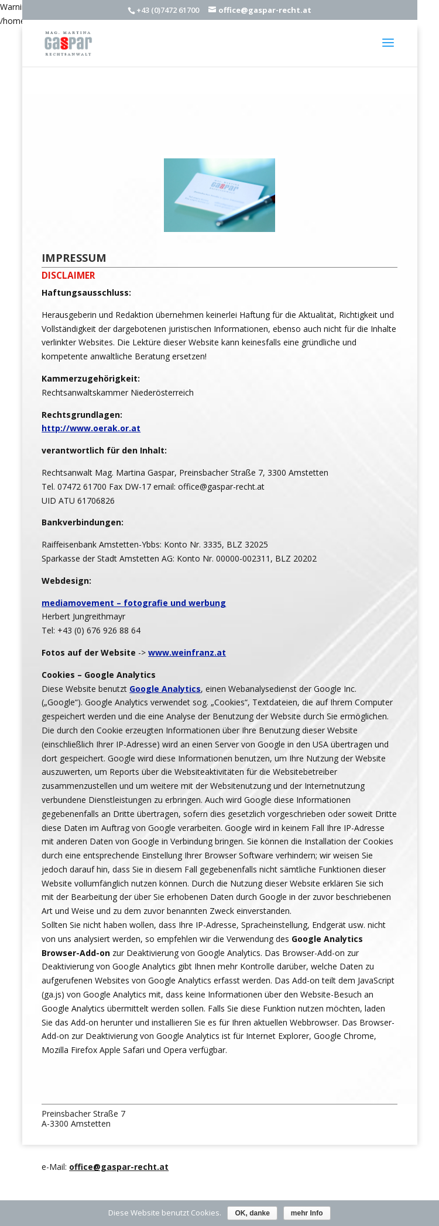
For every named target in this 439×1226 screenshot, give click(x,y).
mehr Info (307, 1213)
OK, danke (252, 1213)
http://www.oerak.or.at (91, 428)
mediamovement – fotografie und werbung (134, 602)
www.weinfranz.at (187, 652)
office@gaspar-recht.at (119, 1166)
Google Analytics (165, 688)
